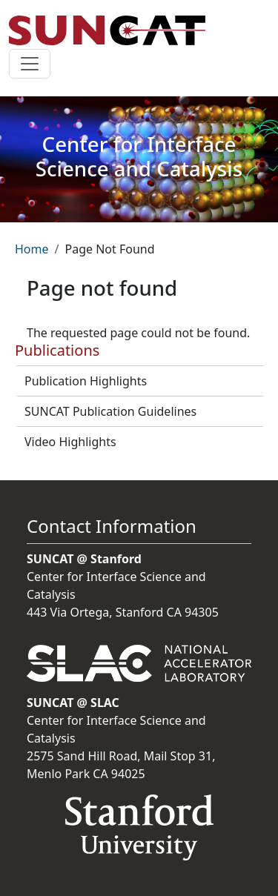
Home (32, 249)
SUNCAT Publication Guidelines (110, 411)
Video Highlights (70, 442)
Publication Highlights (85, 381)
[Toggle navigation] (29, 64)
